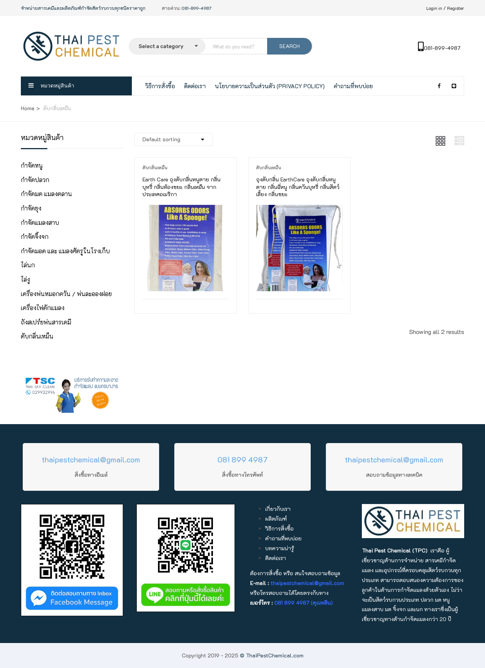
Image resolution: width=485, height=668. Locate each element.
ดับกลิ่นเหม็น (37, 336)
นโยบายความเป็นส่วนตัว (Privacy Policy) (270, 86)
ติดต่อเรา (195, 86)
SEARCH (289, 46)
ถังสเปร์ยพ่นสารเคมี (46, 322)
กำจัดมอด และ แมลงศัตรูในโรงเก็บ (65, 251)
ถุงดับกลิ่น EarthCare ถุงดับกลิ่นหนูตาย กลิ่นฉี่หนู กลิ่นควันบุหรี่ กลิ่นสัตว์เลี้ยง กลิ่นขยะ (298, 187)
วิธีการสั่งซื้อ (160, 86)
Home (27, 108)
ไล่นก (28, 265)
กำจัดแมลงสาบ (40, 222)
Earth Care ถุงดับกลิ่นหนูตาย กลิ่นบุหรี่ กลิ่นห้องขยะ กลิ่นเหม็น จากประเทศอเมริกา (181, 187)
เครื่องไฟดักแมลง (42, 308)
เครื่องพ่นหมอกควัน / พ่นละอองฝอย (66, 294)
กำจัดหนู (32, 165)
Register (455, 8)
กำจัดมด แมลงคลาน (46, 194)
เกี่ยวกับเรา (278, 508)
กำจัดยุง (31, 208)
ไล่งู (25, 279)
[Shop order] (174, 139)
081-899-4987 (439, 48)
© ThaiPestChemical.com (272, 655)
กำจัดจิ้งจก (34, 236)
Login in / (436, 8)
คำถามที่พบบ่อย (353, 86)
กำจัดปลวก (35, 180)
